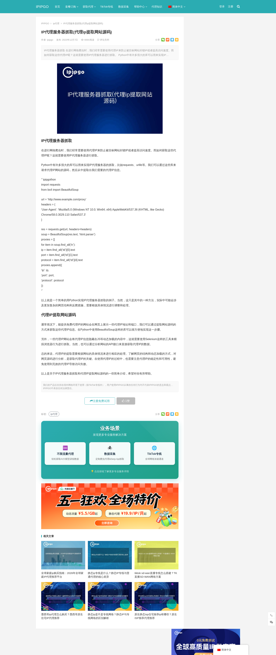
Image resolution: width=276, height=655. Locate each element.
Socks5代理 (200, 644)
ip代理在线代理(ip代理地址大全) (214, 102)
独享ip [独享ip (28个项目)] (225, 368)
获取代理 (88, 6)
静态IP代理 (197, 224)
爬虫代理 (196, 211)
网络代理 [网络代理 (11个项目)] (198, 374)
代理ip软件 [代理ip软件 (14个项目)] (199, 345)
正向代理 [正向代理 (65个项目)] (198, 368)
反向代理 (196, 192)
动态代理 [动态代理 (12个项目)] (229, 357)
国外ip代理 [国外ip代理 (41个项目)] (213, 363)
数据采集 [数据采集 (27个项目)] (229, 363)
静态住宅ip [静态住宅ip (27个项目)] (216, 380)
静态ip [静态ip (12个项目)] (225, 374)
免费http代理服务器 (206, 117)
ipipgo (50, 39)
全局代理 (196, 179)
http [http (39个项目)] (203, 328)
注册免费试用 (100, 400)
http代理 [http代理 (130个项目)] (214, 328)
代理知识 (157, 6)
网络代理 (196, 217)
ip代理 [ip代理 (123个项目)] (227, 328)
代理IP (211, 644)
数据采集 (123, 6)
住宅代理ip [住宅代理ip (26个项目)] (215, 351)
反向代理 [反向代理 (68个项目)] (198, 363)
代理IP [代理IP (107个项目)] (227, 339)
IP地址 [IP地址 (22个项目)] (210, 334)
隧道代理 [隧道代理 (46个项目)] (212, 374)
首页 (57, 6)
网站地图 (96, 638)
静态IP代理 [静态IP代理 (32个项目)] (199, 380)
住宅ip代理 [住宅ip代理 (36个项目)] (199, 351)
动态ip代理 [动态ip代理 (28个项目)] (213, 357)
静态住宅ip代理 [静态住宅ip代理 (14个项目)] (201, 386)
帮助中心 (139, 6)
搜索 (231, 56)
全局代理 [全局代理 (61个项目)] (198, 357)
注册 (230, 6)
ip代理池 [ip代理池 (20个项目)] (197, 334)
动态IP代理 (197, 186)
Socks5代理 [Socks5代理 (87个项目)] (211, 339)
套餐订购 (70, 6)
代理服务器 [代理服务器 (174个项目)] (215, 345)
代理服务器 (197, 173)
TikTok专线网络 (200, 167)
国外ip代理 (197, 198)
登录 (222, 6)
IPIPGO (42, 7)
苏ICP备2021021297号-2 (77, 638)
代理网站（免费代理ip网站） (208, 96)
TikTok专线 (106, 6)
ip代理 (56, 23)
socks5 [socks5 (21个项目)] (196, 339)
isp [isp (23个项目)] (220, 334)
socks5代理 (197, 160)
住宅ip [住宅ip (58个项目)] (230, 345)
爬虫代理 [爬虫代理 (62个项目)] (212, 368)
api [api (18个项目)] (194, 328)
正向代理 (196, 205)
